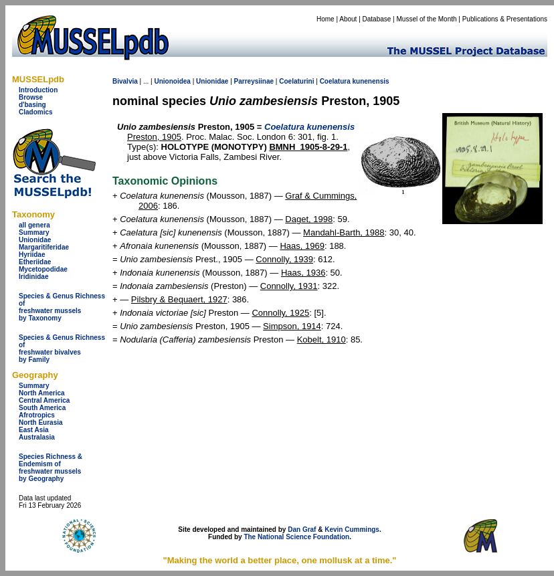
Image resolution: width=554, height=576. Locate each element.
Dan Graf (302, 529)
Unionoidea (172, 81)
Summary (34, 232)
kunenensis (371, 81)
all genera (34, 225)
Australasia (37, 437)
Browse (31, 97)
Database (377, 19)
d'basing (32, 104)
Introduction (38, 90)
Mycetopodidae (43, 269)
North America (42, 393)
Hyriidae (32, 254)
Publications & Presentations (504, 19)
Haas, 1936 (303, 273)
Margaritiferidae (44, 247)
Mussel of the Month (427, 19)
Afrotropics (37, 415)
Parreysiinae (254, 81)
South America (42, 407)
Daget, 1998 (309, 219)
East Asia (34, 430)
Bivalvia (125, 81)
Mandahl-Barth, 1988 (343, 232)
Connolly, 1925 (280, 313)
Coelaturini (296, 81)
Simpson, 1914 (292, 326)
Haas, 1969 (302, 246)
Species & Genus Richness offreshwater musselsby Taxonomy (62, 307)
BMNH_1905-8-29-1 (308, 147)
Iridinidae (33, 276)
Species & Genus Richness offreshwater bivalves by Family (62, 348)
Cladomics (36, 112)
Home (325, 19)
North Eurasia (41, 422)
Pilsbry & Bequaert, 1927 (179, 299)
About (348, 19)
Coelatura (335, 81)
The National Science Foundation (296, 537)
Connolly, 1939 (284, 259)
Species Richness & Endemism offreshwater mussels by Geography (50, 467)
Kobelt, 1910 (321, 339)
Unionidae (35, 240)
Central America (44, 400)
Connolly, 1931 (289, 286)
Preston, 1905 (154, 137)
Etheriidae (35, 262)
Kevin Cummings (352, 529)
